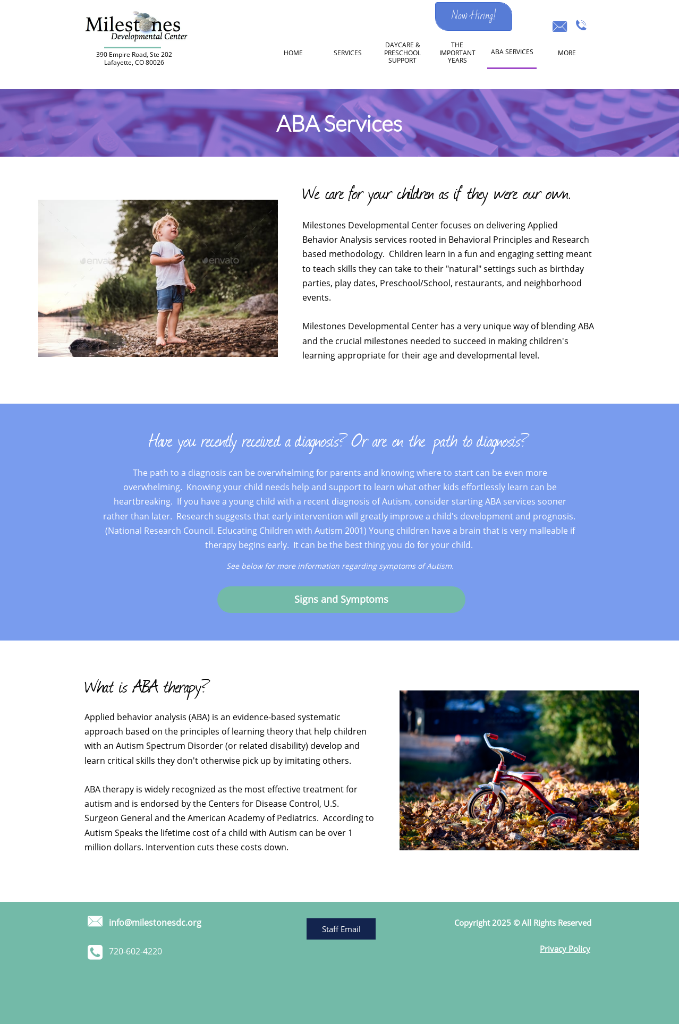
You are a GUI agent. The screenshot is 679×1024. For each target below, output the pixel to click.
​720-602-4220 (135, 951)
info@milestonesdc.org (155, 922)
